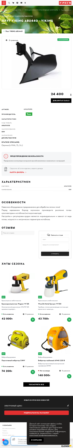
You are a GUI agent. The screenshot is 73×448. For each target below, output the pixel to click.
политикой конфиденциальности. (43, 435)
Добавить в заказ (61, 101)
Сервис (4, 430)
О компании (7, 425)
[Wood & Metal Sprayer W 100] (56, 270)
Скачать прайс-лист (8, 435)
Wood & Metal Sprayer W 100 (49, 304)
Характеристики (9, 119)
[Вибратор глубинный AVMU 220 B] (56, 327)
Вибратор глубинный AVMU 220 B (51, 360)
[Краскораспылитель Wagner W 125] (19, 270)
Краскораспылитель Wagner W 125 (15, 304)
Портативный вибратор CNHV (13, 360)
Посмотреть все (36, 384)
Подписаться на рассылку (36, 413)
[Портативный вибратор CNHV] (19, 327)
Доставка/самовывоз (8, 428)
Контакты (5, 433)
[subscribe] (36, 405)
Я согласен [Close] (36, 440)
